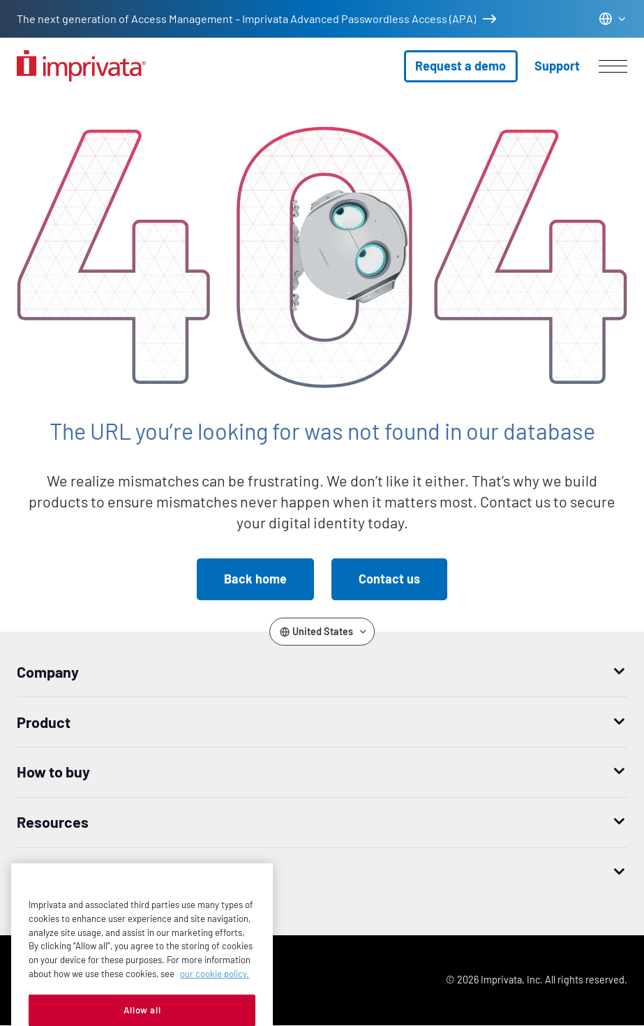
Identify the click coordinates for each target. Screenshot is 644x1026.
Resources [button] (53, 821)
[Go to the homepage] (81, 66)
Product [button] (43, 722)
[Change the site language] (613, 18)
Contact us (389, 578)
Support (557, 65)
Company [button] (48, 671)
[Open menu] (613, 66)
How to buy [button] (53, 771)
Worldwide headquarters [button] (99, 872)
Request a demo (460, 65)
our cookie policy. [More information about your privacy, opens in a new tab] (214, 986)
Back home (255, 578)
